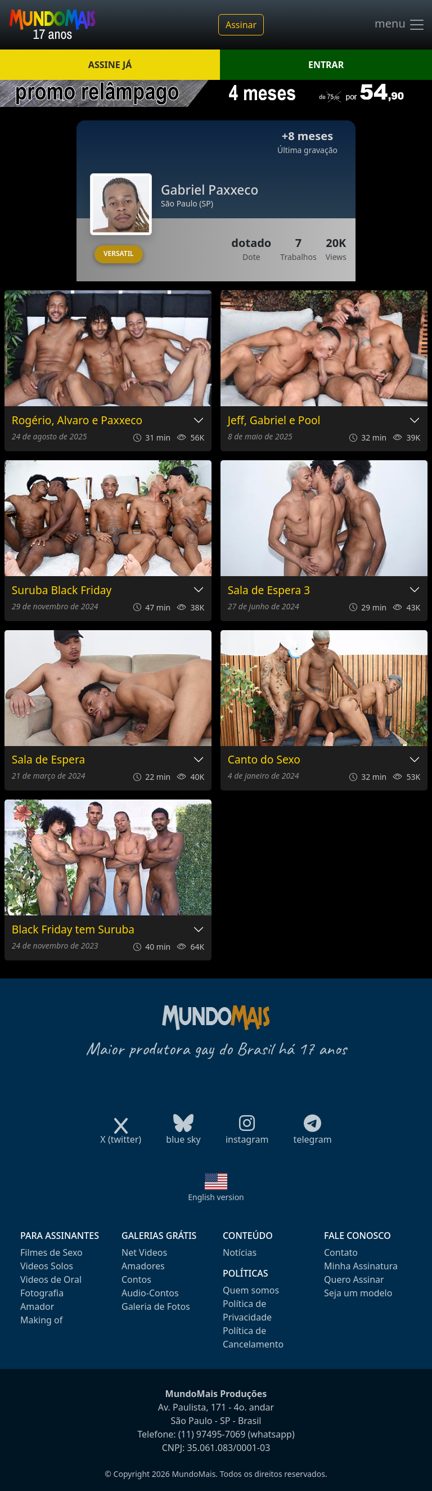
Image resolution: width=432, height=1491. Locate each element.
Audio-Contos (150, 1293)
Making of (41, 1320)
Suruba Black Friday (62, 590)
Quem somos (251, 1290)
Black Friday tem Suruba (73, 930)
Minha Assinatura (361, 1266)
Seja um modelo (358, 1293)
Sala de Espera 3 (269, 590)
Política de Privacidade (247, 1310)
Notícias (239, 1252)
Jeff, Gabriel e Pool (274, 421)
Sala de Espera (48, 760)
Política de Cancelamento (253, 1337)
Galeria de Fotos (156, 1306)
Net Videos (144, 1252)
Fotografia (42, 1293)
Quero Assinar (354, 1279)
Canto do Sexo (264, 760)
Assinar (241, 25)
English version (216, 1197)
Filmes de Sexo (51, 1252)
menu (400, 24)
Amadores (143, 1266)
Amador (37, 1306)
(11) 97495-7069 (212, 1434)
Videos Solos (46, 1266)
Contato (341, 1252)
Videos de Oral (51, 1279)
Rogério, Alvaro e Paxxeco (77, 421)
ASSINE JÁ (110, 65)
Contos (136, 1279)
